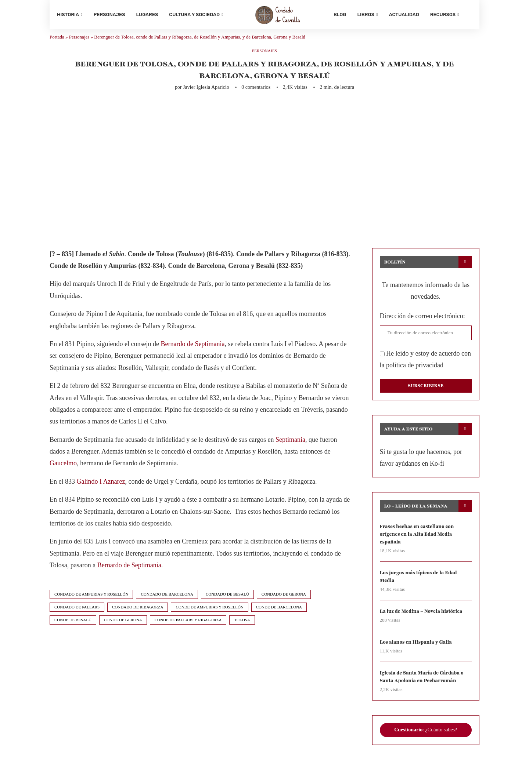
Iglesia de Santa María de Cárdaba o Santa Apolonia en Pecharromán (424, 687)
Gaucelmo (63, 470)
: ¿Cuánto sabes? (425, 741)
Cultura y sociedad (194, 14)
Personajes (109, 14)
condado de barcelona (167, 601)
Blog (340, 14)
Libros (365, 14)
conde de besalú (72, 627)
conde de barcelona (279, 614)
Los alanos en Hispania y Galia (418, 652)
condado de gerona (284, 601)
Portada (57, 44)
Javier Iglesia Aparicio (206, 94)
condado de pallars (77, 614)
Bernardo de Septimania (192, 351)
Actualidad (404, 14)
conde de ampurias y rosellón (209, 614)
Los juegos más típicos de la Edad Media (421, 585)
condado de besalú (227, 601)
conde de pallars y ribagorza (188, 627)
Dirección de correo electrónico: (422, 323)
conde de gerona (123, 627)
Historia (68, 14)
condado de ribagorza (137, 614)
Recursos (443, 14)
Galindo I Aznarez (101, 488)
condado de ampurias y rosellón (91, 601)
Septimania (290, 447)
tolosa (242, 627)
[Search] (468, 14)
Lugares (147, 14)
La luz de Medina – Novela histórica (424, 621)
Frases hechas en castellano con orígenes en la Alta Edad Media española (419, 542)
